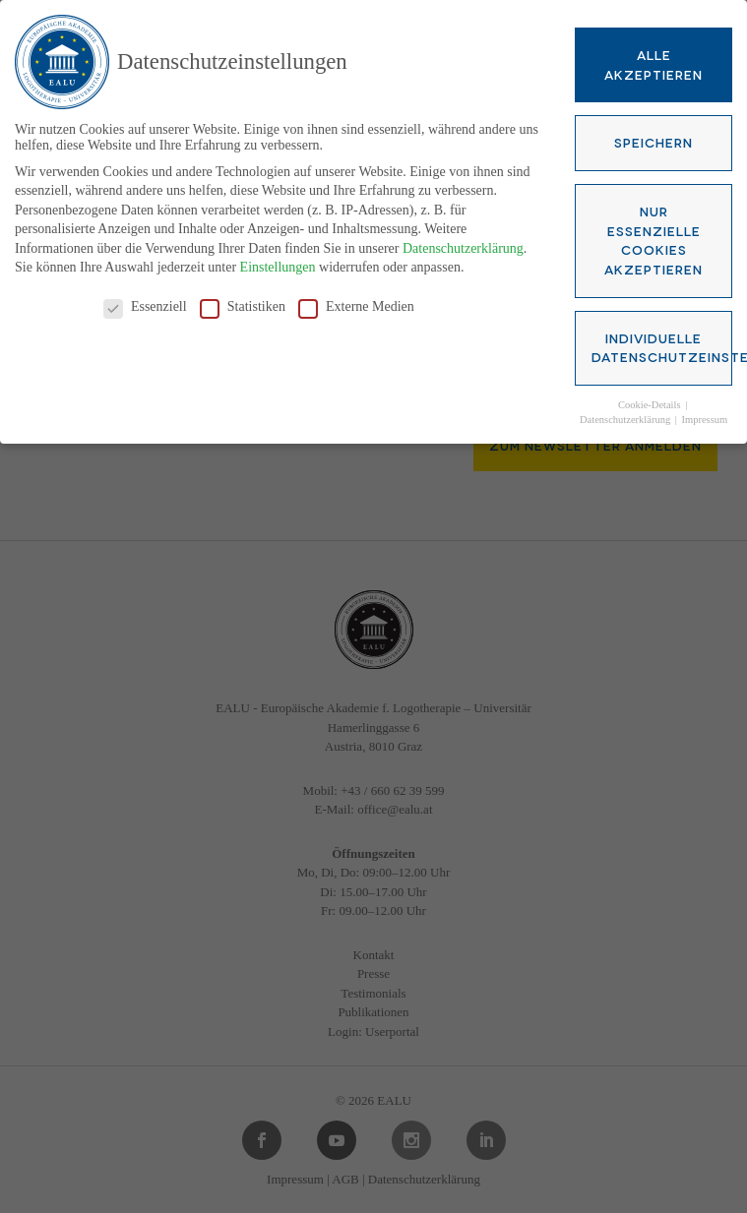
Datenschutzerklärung (463, 244)
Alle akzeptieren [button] (653, 61)
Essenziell (145, 304)
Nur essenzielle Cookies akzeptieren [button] (653, 236)
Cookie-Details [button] (650, 400)
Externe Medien (356, 304)
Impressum (705, 415)
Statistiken (242, 304)
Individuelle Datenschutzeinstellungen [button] (661, 343)
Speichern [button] (653, 139)
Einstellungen (278, 264)
